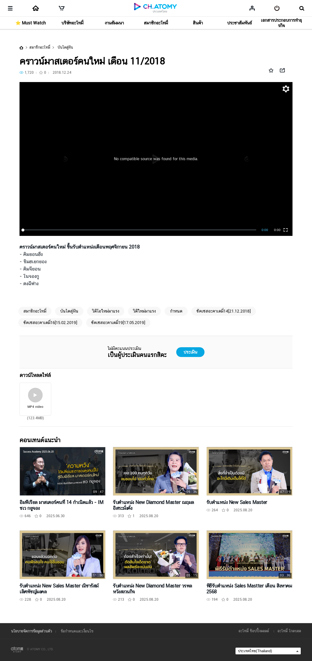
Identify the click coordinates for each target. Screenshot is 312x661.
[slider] (139, 230)
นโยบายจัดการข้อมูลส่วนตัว (31, 631)
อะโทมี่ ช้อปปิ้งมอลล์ (254, 631)
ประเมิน (190, 352)
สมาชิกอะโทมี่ (39, 47)
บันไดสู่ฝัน (64, 47)
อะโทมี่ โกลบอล (289, 631)
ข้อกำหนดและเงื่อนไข (77, 631)
